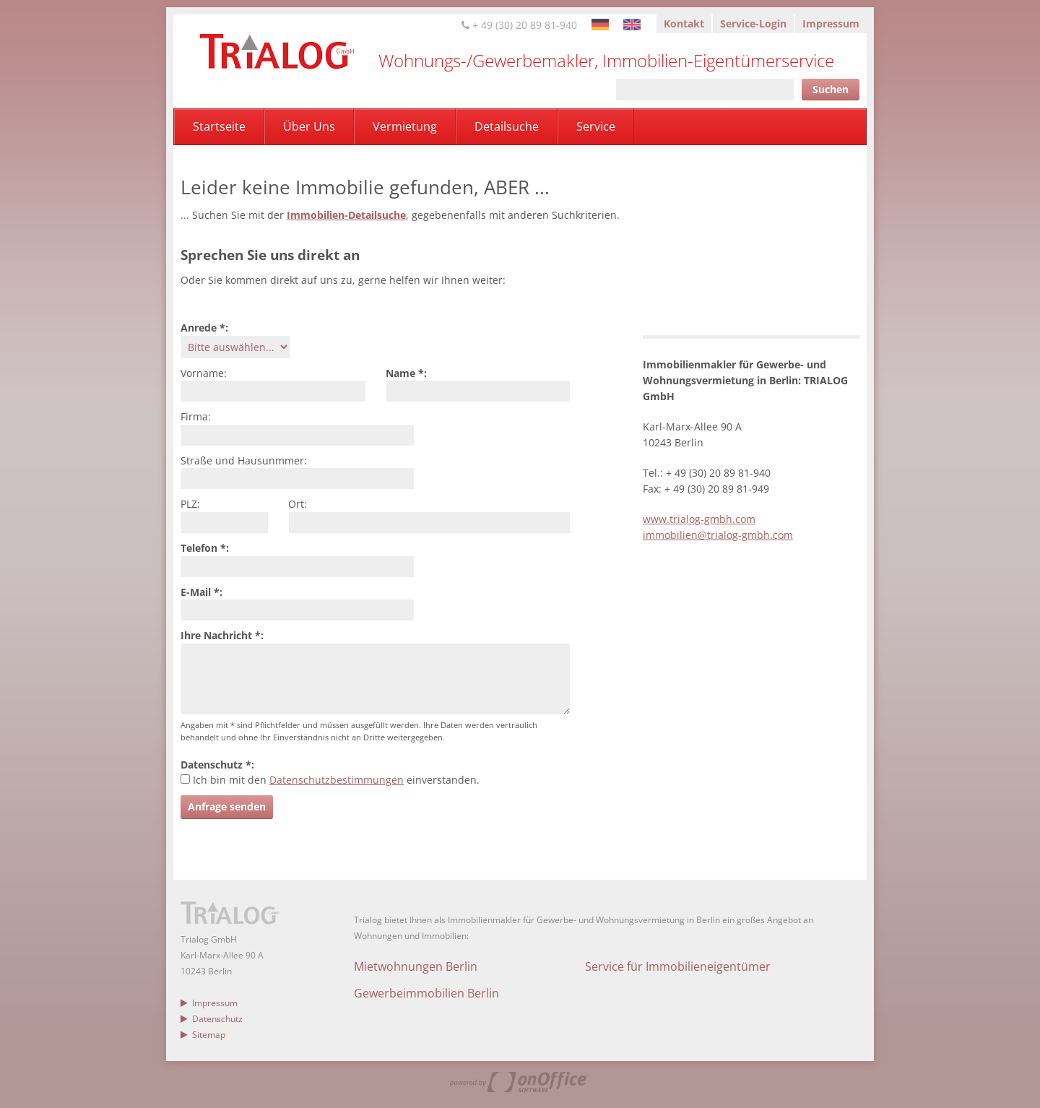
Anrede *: (204, 327)
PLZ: (190, 504)
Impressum (830, 23)
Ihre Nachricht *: (222, 635)
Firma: (196, 416)
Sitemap (203, 1035)
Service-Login (753, 23)
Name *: (406, 373)
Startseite (219, 126)
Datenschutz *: (217, 764)
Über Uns (309, 126)
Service (595, 126)
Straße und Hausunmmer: (244, 460)
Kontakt (684, 23)
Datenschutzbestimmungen (336, 780)
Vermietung (405, 126)
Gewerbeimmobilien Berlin (426, 993)
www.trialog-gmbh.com (699, 519)
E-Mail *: (201, 592)
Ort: (297, 504)
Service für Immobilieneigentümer (678, 966)
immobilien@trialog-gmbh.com (718, 535)
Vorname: (204, 373)
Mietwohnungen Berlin (415, 966)
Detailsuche (506, 126)
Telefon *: (205, 548)
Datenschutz (212, 1019)
